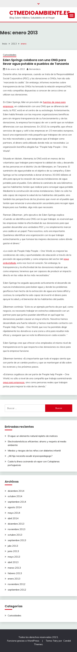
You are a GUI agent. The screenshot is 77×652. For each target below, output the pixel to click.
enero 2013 (14, 578)
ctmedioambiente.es (39, 13)
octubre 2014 (15, 496)
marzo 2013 (14, 567)
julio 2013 (13, 545)
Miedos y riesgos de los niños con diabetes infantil (34, 450)
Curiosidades (9, 54)
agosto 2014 (15, 507)
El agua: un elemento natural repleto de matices (33, 435)
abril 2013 (13, 562)
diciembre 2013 (16, 523)
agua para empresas (14, 382)
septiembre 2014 (17, 501)
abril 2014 (13, 518)
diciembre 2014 (16, 490)
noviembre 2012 (16, 584)
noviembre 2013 (16, 529)
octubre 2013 (15, 534)
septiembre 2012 (17, 589)
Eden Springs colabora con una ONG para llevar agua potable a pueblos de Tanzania (36, 62)
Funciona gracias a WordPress (23, 640)
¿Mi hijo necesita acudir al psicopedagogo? (30, 455)
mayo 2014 (14, 512)
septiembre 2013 (17, 540)
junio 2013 (13, 551)
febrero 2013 (15, 573)
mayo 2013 (14, 556)
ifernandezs (35, 69)
